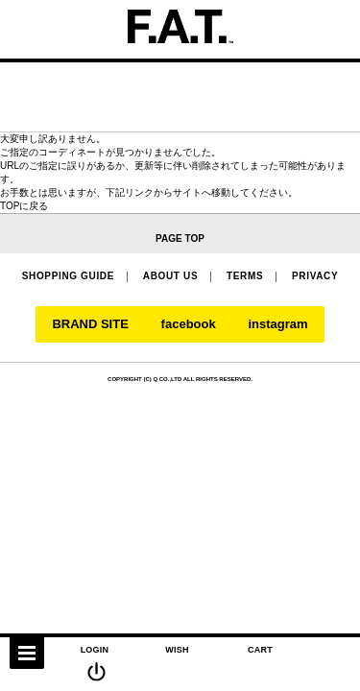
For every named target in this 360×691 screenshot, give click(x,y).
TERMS (245, 276)
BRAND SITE (90, 324)
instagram (277, 324)
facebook (188, 324)
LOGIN (95, 650)
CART (260, 650)
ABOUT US (170, 276)
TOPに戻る (24, 206)
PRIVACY (315, 276)
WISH (177, 650)
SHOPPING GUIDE (68, 276)
